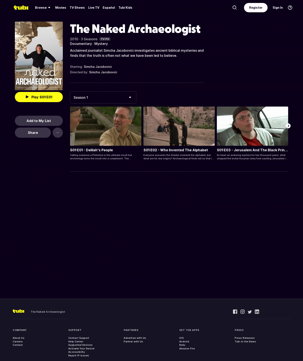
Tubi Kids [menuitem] (125, 7)
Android (184, 341)
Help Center (75, 341)
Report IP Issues (78, 355)
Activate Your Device (81, 348)
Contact (18, 344)
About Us (18, 337)
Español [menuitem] (109, 7)
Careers (18, 341)
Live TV (93, 7)
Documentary (81, 44)
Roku (182, 344)
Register (255, 7)
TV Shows (77, 7)
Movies (60, 7)
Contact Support (78, 337)
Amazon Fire (187, 348)
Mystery (101, 44)
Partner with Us (133, 341)
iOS (181, 337)
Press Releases (245, 337)
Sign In (278, 7)
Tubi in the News (245, 341)
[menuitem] (43, 7)
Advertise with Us (135, 337)
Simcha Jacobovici (98, 66)
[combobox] (103, 97)
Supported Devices (80, 344)
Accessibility (76, 351)
